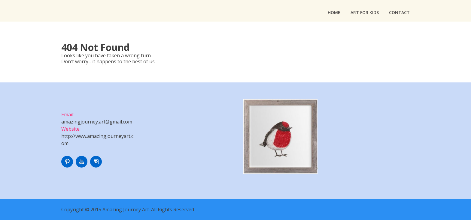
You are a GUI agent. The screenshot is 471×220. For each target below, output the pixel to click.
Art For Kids (365, 12)
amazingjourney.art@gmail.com (96, 121)
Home (334, 12)
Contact (399, 12)
